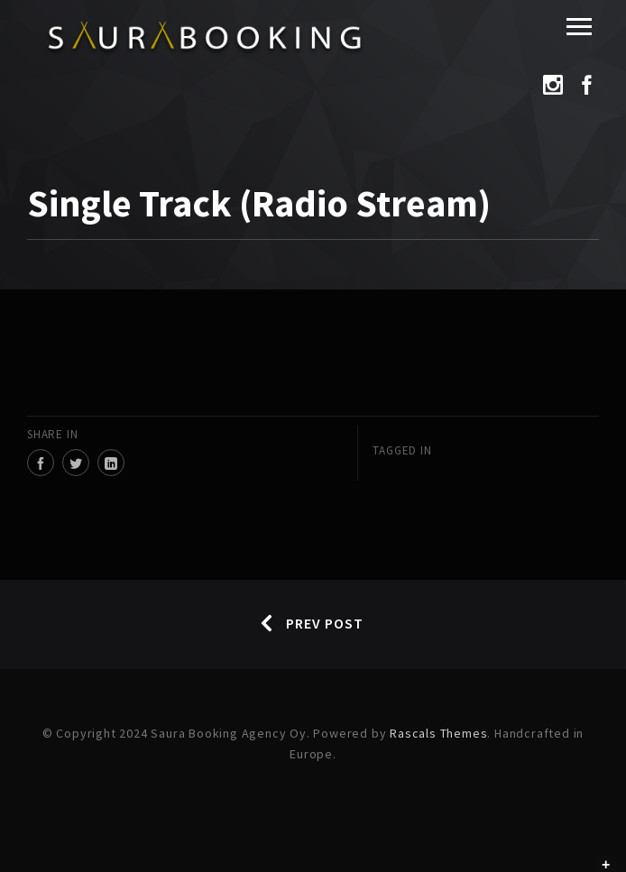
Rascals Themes (438, 733)
